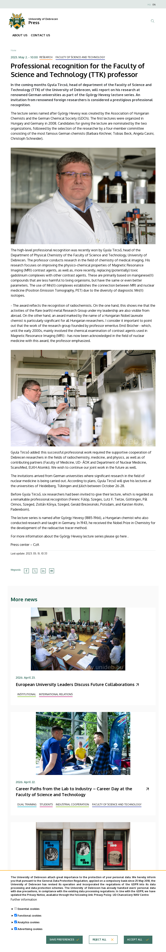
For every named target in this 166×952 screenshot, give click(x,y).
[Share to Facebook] (26, 570)
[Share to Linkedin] (43, 570)
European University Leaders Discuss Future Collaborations (75, 684)
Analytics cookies (28, 929)
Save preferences (62, 946)
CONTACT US (40, 35)
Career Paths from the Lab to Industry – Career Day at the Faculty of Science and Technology (74, 791)
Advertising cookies (30, 935)
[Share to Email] (51, 570)
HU (149, 4)
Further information (24, 906)
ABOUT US (19, 35)
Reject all (99, 946)
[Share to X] (34, 570)
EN (154, 4)
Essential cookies (28, 915)
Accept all (134, 946)
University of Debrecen (43, 19)
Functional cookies (29, 922)
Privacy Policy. (103, 901)
